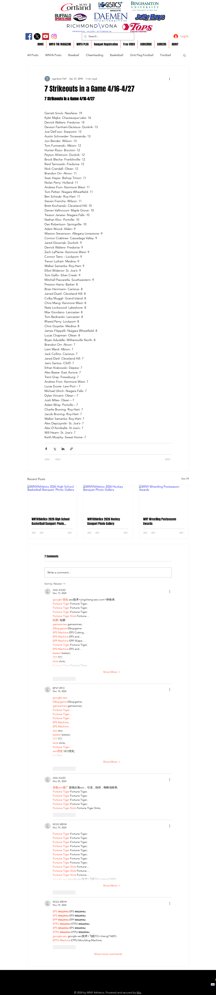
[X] (37, 36)
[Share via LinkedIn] (63, 448)
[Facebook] (28, 36)
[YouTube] (45, 36)
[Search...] (107, 36)
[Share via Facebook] (46, 448)
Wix (139, 992)
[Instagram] (54, 36)
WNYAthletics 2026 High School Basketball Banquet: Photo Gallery (50, 521)
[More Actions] (170, 591)
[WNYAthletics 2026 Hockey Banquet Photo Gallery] (108, 499)
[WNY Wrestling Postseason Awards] (164, 499)
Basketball (116, 55)
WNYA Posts (53, 55)
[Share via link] (71, 448)
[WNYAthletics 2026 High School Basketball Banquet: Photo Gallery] (52, 499)
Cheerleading (94, 55)
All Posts (32, 55)
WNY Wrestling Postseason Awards (159, 521)
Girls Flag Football (141, 55)
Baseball (73, 55)
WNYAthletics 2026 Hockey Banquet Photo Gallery (103, 521)
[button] (184, 55)
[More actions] (170, 79)
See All (185, 478)
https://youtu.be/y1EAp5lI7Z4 (100, 987)
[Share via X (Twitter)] (54, 448)
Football (165, 55)
